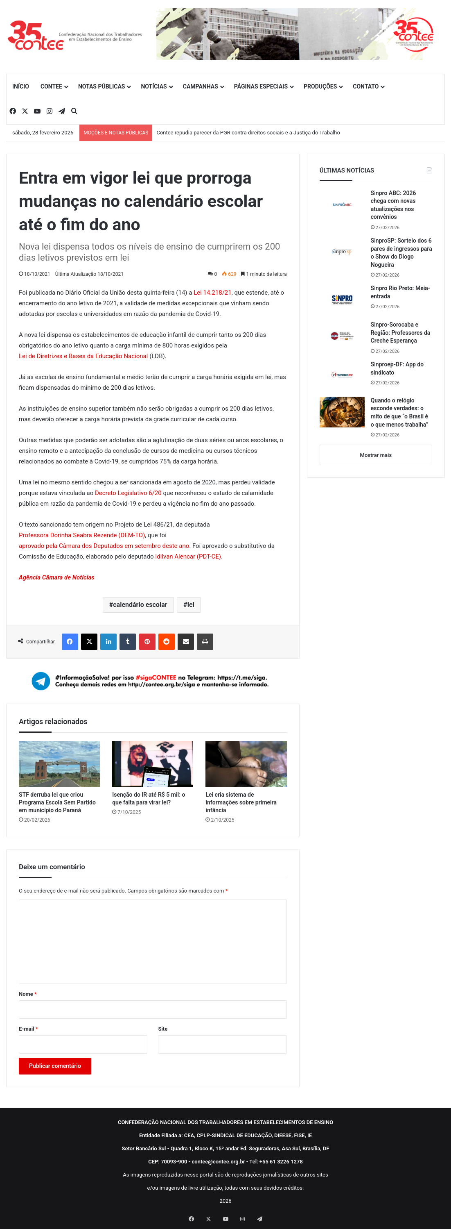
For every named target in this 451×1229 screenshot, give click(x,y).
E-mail (28, 1029)
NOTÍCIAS (154, 86)
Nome (28, 994)
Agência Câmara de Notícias (57, 577)
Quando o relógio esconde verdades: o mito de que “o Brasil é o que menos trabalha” (399, 412)
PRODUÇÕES (320, 86)
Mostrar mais (376, 455)
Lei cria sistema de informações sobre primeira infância (241, 802)
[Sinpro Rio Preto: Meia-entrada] (342, 299)
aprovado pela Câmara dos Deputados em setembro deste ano (104, 546)
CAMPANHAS (200, 86)
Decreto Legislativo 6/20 (128, 493)
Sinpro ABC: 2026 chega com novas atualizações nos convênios (393, 205)
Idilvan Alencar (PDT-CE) (188, 556)
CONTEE (51, 86)
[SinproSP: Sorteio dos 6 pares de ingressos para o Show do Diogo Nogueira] (342, 252)
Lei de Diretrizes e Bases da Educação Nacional (83, 356)
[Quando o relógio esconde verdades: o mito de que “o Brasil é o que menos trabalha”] (342, 412)
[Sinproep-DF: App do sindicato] (342, 376)
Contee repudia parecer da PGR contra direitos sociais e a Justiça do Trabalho (248, 132)
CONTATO (366, 86)
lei (190, 605)
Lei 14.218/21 (213, 292)
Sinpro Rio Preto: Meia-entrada (400, 292)
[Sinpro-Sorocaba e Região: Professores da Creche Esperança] (342, 336)
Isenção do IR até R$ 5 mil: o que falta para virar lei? (148, 798)
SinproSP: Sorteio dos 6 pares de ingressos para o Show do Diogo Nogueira (401, 252)
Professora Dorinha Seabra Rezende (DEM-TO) (82, 535)
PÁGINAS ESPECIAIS (261, 86)
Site (162, 1029)
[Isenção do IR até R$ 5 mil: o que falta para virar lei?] (152, 764)
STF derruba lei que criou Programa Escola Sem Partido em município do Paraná (57, 802)
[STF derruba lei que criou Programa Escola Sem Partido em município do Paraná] (59, 764)
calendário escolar (140, 605)
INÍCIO (20, 86)
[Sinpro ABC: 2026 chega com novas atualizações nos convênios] (342, 204)
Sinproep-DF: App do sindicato (397, 368)
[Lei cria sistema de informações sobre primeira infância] (245, 764)
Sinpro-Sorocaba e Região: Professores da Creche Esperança (401, 332)
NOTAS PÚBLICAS (101, 86)
